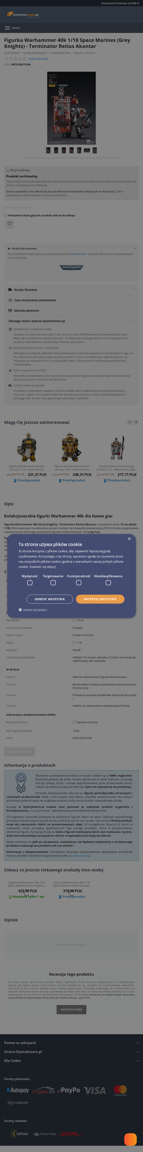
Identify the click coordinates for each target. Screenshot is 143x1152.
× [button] (129, 538)
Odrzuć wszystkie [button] (50, 599)
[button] (33, 610)
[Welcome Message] (130, 1139)
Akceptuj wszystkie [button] (100, 599)
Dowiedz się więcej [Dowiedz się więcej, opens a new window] (43, 566)
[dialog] (71, 576)
